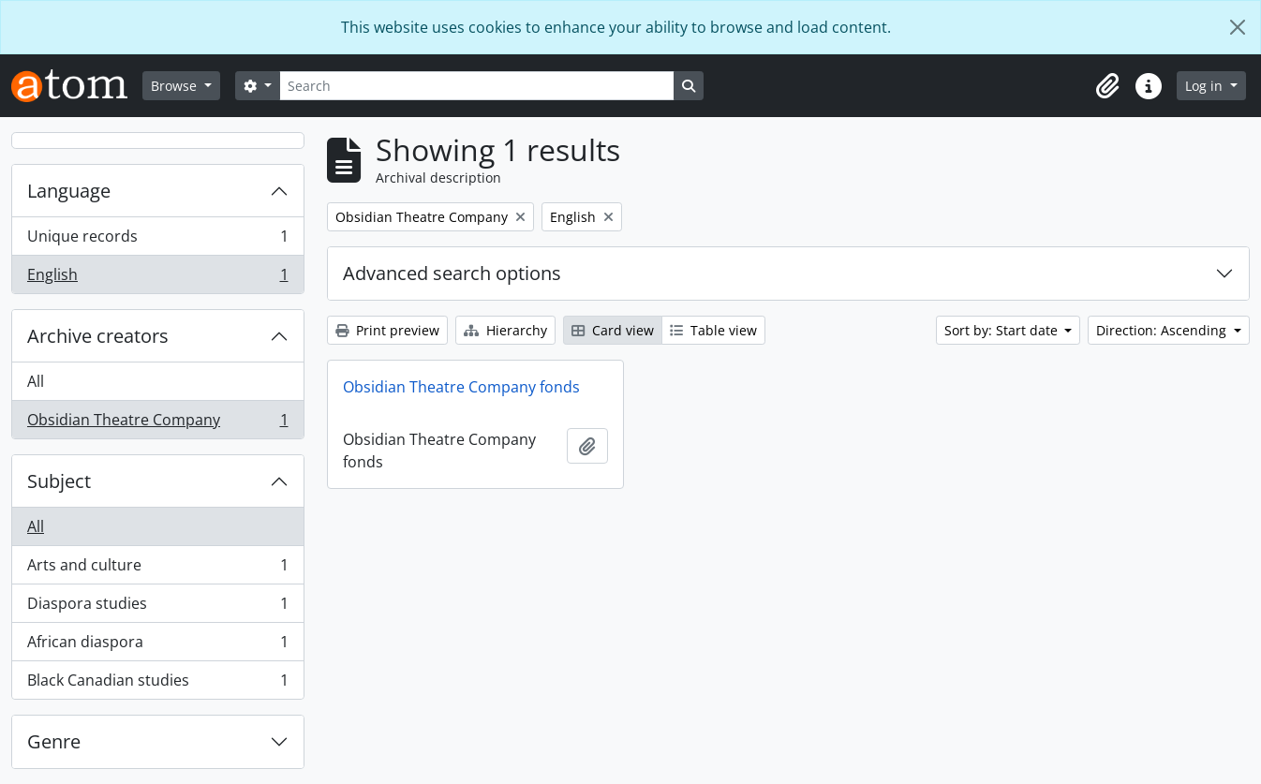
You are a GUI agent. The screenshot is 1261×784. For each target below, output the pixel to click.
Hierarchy (505, 330)
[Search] (477, 85)
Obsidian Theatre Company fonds (461, 387)
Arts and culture (157, 569)
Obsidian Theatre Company (157, 423)
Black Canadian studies (157, 684)
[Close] (1237, 27)
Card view (612, 330)
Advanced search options (452, 273)
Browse (175, 86)
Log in (1205, 86)
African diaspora (157, 645)
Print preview (387, 330)
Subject (59, 481)
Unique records (157, 240)
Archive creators (98, 335)
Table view (713, 330)
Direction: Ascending (1163, 330)
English (157, 278)
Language (69, 190)
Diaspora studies (157, 607)
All (35, 381)
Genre (54, 741)
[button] (1107, 86)
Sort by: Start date (1002, 330)
